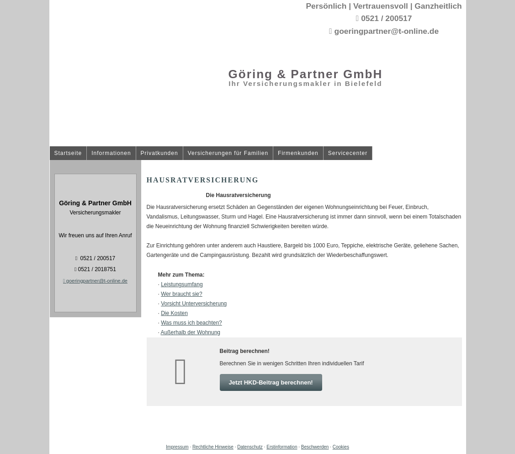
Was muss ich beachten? (191, 323)
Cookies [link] (341, 446)
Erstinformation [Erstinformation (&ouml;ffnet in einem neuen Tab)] (281, 446)
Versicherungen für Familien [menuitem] (228, 153)
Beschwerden (315, 446)
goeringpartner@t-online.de (95, 280)
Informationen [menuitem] (111, 153)
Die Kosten (174, 313)
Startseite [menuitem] (68, 153)
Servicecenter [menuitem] (347, 153)
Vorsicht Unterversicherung (194, 303)
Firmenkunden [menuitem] (298, 153)
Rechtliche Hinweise (213, 446)
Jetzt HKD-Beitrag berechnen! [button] (271, 382)
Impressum (177, 446)
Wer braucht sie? (181, 294)
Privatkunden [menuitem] (159, 153)
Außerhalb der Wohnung (191, 332)
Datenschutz (250, 446)
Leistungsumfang (181, 284)
